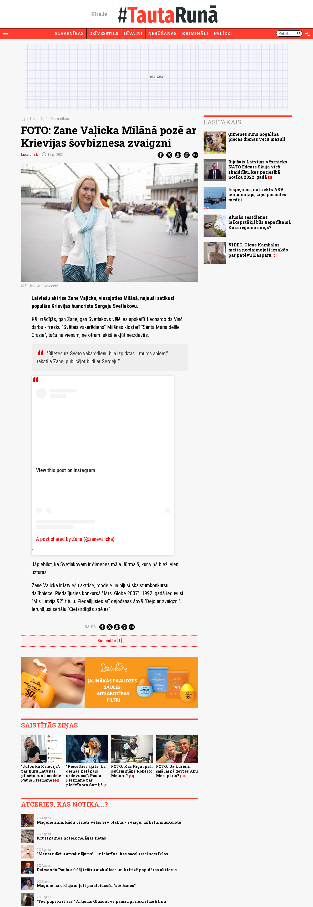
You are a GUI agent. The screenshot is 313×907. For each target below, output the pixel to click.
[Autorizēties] (307, 33)
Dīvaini (133, 33)
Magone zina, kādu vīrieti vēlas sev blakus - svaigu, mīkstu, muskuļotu (109, 822)
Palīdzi (223, 33)
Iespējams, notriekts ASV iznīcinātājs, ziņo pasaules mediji (257, 194)
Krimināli (195, 33)
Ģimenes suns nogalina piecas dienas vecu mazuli (256, 136)
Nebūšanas (162, 33)
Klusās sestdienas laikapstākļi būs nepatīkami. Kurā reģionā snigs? (259, 222)
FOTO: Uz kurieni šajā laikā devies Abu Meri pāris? (177, 771)
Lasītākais (222, 122)
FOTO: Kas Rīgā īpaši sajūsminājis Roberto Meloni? (132, 771)
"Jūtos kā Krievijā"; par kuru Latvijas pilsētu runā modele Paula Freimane (41, 773)
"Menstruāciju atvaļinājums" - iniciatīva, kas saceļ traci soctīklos (102, 853)
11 (131, 776)
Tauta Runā (38, 118)
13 (183, 776)
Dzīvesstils (103, 33)
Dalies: (91, 627)
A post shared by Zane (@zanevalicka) (75, 539)
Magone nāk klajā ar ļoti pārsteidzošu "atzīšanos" (86, 885)
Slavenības (69, 33)
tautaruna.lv (29, 154)
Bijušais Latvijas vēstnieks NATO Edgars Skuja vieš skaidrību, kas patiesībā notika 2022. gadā (257, 169)
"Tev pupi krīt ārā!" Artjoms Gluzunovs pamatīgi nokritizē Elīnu (101, 901)
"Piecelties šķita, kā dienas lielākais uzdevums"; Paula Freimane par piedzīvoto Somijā (85, 775)
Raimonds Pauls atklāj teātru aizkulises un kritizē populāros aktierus (107, 869)
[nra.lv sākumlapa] (99, 14)
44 (56, 780)
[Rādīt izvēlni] (5, 33)
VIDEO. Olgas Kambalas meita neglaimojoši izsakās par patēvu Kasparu (258, 250)
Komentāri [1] (110, 640)
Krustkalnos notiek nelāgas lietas (71, 838)
